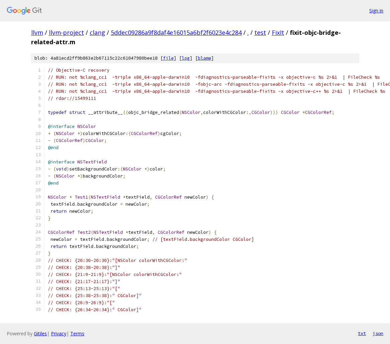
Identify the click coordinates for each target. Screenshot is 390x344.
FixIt (278, 32)
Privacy (58, 333)
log (186, 58)
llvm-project (66, 32)
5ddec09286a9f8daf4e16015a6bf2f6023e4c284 (176, 32)
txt (362, 333)
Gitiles (40, 333)
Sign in (376, 10)
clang (97, 32)
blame (204, 58)
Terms (77, 333)
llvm (37, 32)
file (168, 58)
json (378, 333)
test (260, 32)
